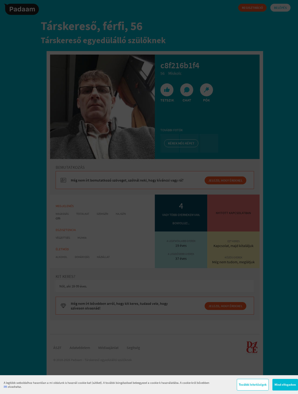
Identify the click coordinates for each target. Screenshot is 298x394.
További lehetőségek (253, 385)
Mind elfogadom (285, 385)
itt (5, 387)
